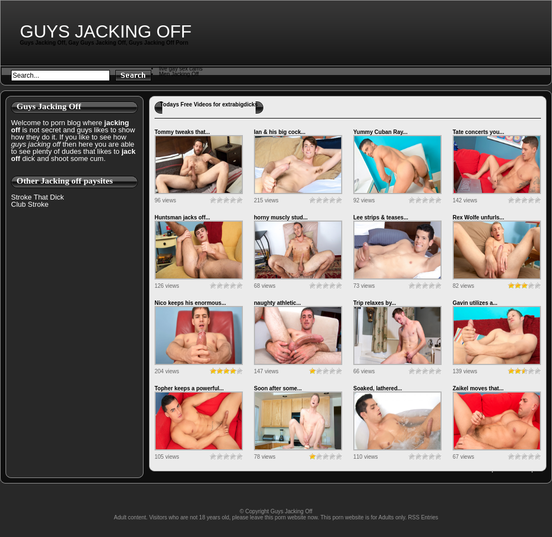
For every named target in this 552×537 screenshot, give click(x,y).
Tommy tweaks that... (182, 132)
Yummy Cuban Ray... (380, 132)
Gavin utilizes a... (475, 303)
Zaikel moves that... (478, 388)
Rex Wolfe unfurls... (478, 217)
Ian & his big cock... (279, 132)
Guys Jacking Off (106, 31)
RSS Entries (423, 517)
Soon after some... (278, 388)
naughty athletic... (277, 303)
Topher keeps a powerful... (189, 388)
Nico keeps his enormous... (190, 303)
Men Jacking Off (179, 74)
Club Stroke (30, 204)
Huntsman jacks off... (182, 217)
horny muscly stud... (280, 217)
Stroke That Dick (37, 197)
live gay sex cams (181, 69)
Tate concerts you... (478, 132)
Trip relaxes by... (374, 303)
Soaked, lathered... (377, 388)
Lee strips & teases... (380, 217)
